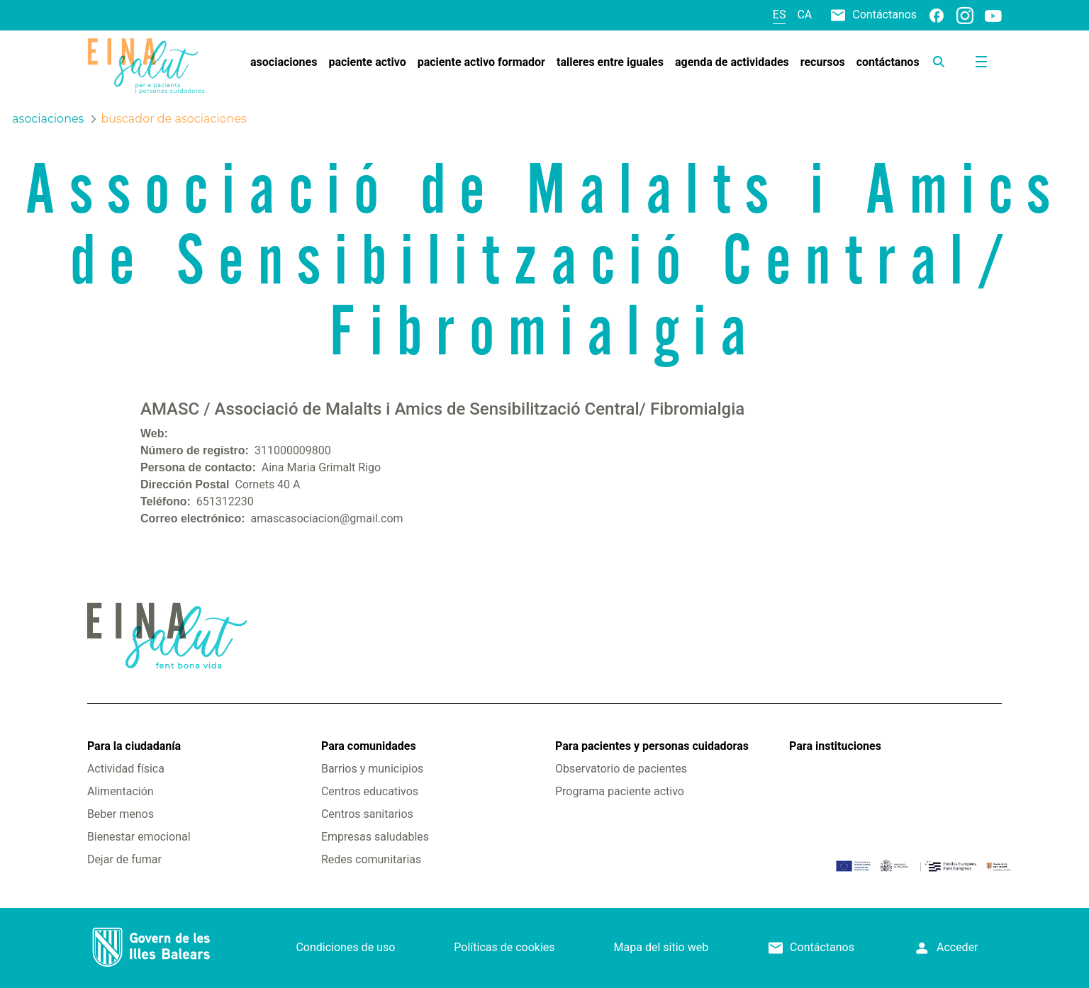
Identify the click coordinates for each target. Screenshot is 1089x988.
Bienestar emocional (139, 836)
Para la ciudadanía (134, 746)
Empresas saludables (375, 836)
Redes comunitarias (371, 859)
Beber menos (120, 814)
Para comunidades (368, 746)
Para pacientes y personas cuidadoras (652, 746)
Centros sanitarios (367, 814)
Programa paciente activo (619, 791)
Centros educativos (369, 791)
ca (804, 14)
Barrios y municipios (372, 768)
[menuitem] (284, 62)
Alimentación (120, 791)
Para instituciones (835, 746)
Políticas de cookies (504, 947)
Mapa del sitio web (661, 947)
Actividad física (125, 768)
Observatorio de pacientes (621, 768)
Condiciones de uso (345, 947)
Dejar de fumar (124, 859)
